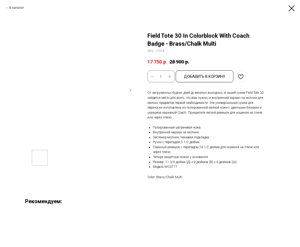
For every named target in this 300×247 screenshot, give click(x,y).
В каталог (16, 8)
